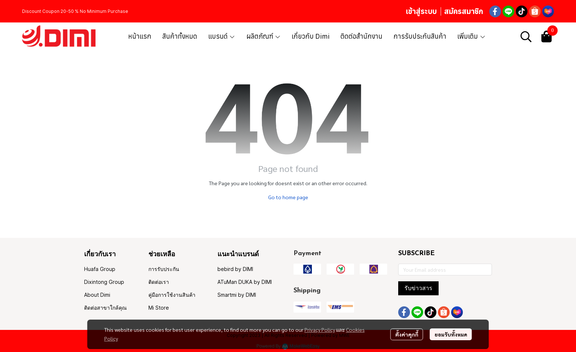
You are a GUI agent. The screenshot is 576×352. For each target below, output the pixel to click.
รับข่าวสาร (418, 288)
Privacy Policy (320, 329)
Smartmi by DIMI (236, 295)
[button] (526, 36)
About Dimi (97, 295)
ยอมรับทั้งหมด (451, 334)
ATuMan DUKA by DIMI (244, 282)
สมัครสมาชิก (463, 11)
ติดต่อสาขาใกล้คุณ (105, 308)
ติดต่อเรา (158, 282)
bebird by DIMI (235, 269)
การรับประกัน (163, 269)
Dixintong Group (104, 282)
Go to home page (288, 197)
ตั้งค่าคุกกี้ (406, 334)
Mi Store (158, 308)
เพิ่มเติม (471, 36)
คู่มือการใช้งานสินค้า (171, 295)
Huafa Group (99, 269)
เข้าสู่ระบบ (421, 11)
